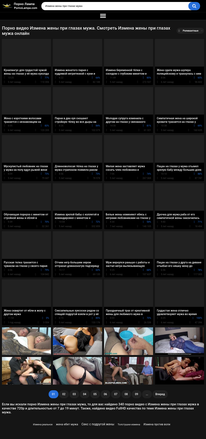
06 (105, 394)
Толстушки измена (129, 424)
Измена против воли (156, 424)
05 (95, 394)
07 (115, 394)
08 (126, 394)
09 (136, 394)
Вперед (160, 394)
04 (84, 394)
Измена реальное (43, 424)
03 (74, 394)
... (147, 394)
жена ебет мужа (67, 424)
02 (63, 394)
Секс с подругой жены (98, 424)
